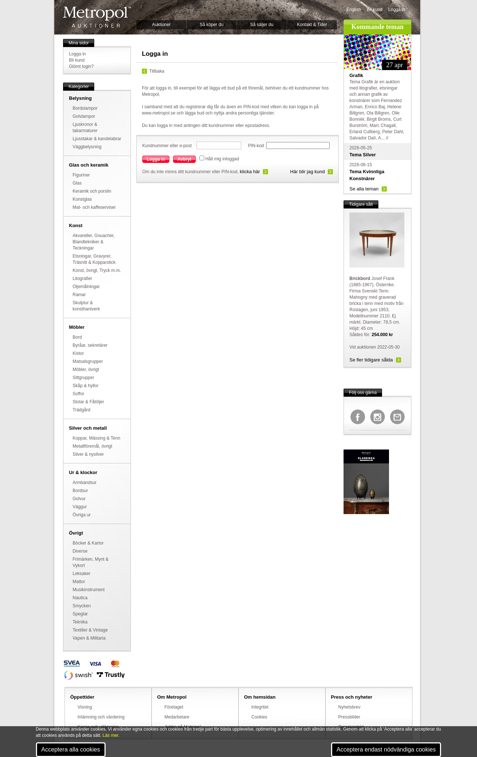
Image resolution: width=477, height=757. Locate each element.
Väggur (80, 506)
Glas (77, 183)
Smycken (82, 605)
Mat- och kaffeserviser (94, 207)
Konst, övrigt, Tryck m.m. (97, 270)
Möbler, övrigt (86, 369)
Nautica (80, 597)
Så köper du (212, 24)
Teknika (80, 622)
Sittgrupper (83, 377)
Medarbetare (177, 717)
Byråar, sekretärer (90, 345)
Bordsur (80, 490)
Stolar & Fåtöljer (88, 401)
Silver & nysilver (88, 454)
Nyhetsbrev (349, 707)
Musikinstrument (88, 589)
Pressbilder (349, 717)
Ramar (79, 294)
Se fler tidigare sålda (371, 360)
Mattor (79, 581)
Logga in (396, 9)
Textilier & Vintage (90, 630)
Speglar (80, 613)
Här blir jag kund (307, 171)
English (353, 9)
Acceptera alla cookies (70, 749)
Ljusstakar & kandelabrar (97, 138)
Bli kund (374, 9)
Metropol (97, 17)
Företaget (174, 707)
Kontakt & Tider (312, 24)
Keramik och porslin (92, 191)
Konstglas (82, 199)
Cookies (259, 717)
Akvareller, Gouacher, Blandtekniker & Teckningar (94, 242)
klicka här (250, 171)
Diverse (80, 551)
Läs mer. (111, 735)
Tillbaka (156, 71)
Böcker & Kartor (88, 543)
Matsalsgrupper (88, 361)
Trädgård (81, 409)
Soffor (78, 393)
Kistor (78, 353)
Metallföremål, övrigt (92, 446)
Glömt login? (81, 66)
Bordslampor (85, 108)
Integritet (260, 707)
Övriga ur (82, 514)
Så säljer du (261, 24)
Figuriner (81, 175)
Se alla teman (364, 189)
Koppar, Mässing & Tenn (96, 438)
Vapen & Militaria (89, 638)
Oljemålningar (86, 286)
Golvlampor (84, 116)
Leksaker (82, 573)
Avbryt (184, 159)
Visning (85, 707)
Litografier (82, 278)
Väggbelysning (87, 146)
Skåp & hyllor (86, 385)
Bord (77, 337)
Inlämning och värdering (101, 717)
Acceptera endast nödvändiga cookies (386, 749)
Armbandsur (84, 482)
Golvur (79, 498)
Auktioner (161, 24)
